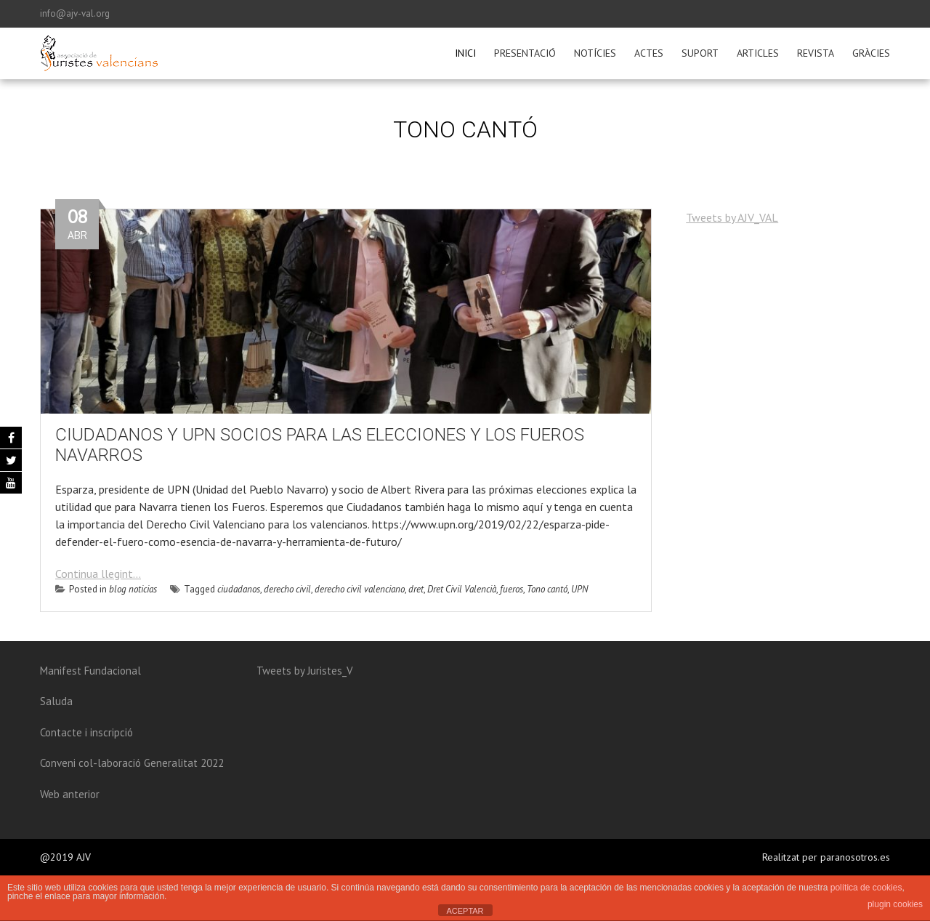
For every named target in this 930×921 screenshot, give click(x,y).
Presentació (525, 53)
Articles (758, 53)
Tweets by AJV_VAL (732, 217)
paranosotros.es (855, 857)
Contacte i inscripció (86, 732)
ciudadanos (238, 589)
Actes (648, 53)
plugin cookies (895, 904)
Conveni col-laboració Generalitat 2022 (132, 763)
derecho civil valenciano (360, 589)
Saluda (56, 701)
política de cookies (866, 887)
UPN (579, 589)
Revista (815, 53)
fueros (511, 589)
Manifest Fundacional (90, 670)
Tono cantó (547, 589)
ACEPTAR (464, 910)
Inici (465, 53)
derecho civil (287, 589)
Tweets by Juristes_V (304, 670)
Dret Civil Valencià (461, 589)
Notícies (595, 53)
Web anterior (70, 794)
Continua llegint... (98, 573)
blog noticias (133, 589)
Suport (700, 53)
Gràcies (871, 53)
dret (416, 589)
